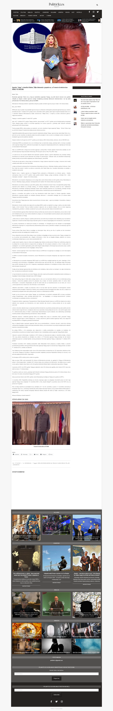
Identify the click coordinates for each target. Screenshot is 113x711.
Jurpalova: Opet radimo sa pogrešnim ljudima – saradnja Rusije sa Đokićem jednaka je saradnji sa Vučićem (26, 537)
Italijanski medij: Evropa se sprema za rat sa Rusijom (56, 573)
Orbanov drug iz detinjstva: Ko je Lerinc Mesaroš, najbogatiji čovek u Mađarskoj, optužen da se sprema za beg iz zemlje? (26, 614)
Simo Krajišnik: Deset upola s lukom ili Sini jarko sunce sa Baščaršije (56, 532)
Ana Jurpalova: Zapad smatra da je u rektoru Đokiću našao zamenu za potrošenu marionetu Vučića (87, 537)
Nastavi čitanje (26, 586)
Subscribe (56, 694)
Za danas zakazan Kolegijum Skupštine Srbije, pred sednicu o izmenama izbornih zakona (67, 20)
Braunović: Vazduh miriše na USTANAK (41, 446)
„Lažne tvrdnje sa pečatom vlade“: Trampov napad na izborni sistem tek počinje (90, 113)
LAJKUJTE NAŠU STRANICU (86, 87)
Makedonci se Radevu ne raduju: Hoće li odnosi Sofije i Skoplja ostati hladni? (56, 613)
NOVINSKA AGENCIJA (46, 463)
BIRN (39, 463)
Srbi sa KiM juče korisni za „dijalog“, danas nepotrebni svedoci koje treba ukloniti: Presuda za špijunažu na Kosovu (26, 575)
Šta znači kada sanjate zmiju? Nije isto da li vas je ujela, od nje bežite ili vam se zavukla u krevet (90, 101)
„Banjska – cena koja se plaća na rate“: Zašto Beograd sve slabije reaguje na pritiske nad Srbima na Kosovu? (87, 574)
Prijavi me (56, 678)
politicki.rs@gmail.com (56, 660)
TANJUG (55, 463)
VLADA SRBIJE (61, 463)
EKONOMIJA (28, 463)
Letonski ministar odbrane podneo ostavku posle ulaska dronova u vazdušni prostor (88, 20)
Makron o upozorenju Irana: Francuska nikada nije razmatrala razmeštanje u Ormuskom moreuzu (90, 125)
